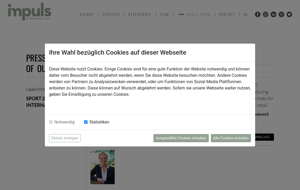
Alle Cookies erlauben (231, 138)
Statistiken (99, 122)
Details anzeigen (64, 138)
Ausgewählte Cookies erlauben (181, 138)
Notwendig (64, 122)
